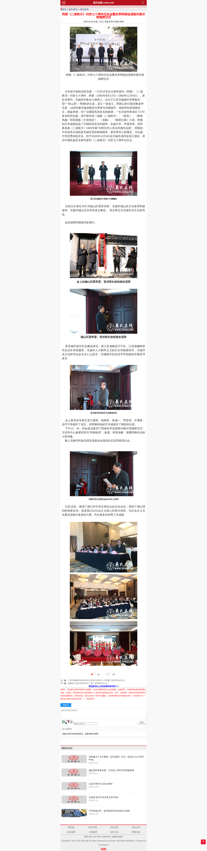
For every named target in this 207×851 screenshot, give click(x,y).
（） (96, 673)
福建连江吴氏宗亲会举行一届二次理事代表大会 (88, 683)
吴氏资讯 (84, 9)
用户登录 (97, 837)
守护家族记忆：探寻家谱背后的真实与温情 (109, 811)
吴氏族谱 (71, 832)
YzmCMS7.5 (103, 845)
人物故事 (92, 832)
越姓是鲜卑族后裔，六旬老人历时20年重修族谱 (111, 770)
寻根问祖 (136, 832)
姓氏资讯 (73, 9)
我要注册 (88, 837)
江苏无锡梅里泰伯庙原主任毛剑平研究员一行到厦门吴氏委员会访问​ (96, 680)
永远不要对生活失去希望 (100, 784)
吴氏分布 (136, 827)
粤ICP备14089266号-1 (126, 841)
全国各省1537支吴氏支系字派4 (104, 797)
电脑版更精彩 (117, 837)
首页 (64, 9)
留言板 (71, 827)
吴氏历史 (114, 827)
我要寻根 (106, 837)
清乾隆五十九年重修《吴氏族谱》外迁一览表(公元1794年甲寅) (116, 758)
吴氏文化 (114, 832)
